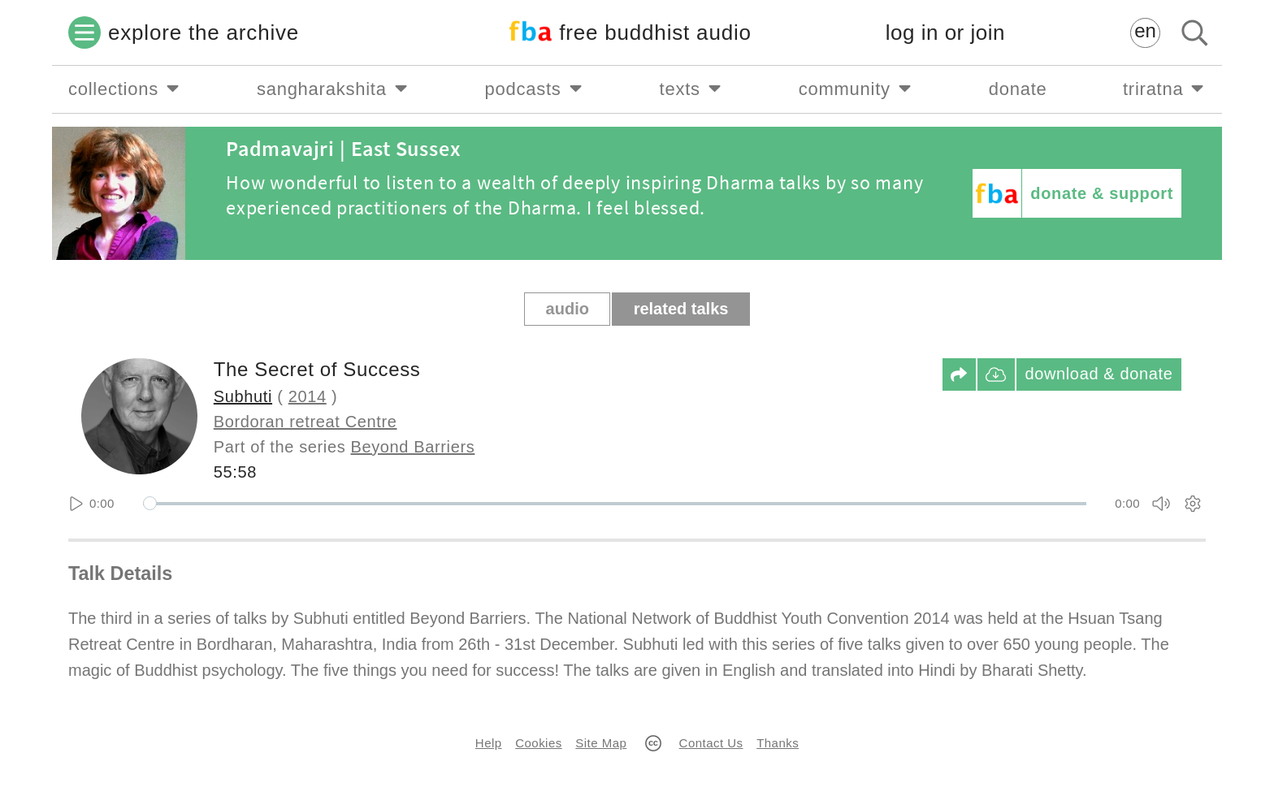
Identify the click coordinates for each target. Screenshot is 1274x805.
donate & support (1101, 193)
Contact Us (711, 743)
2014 (307, 396)
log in (945, 32)
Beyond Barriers (413, 447)
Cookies (538, 743)
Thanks (777, 743)
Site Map (600, 743)
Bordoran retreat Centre (305, 422)
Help (488, 743)
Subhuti (243, 396)
